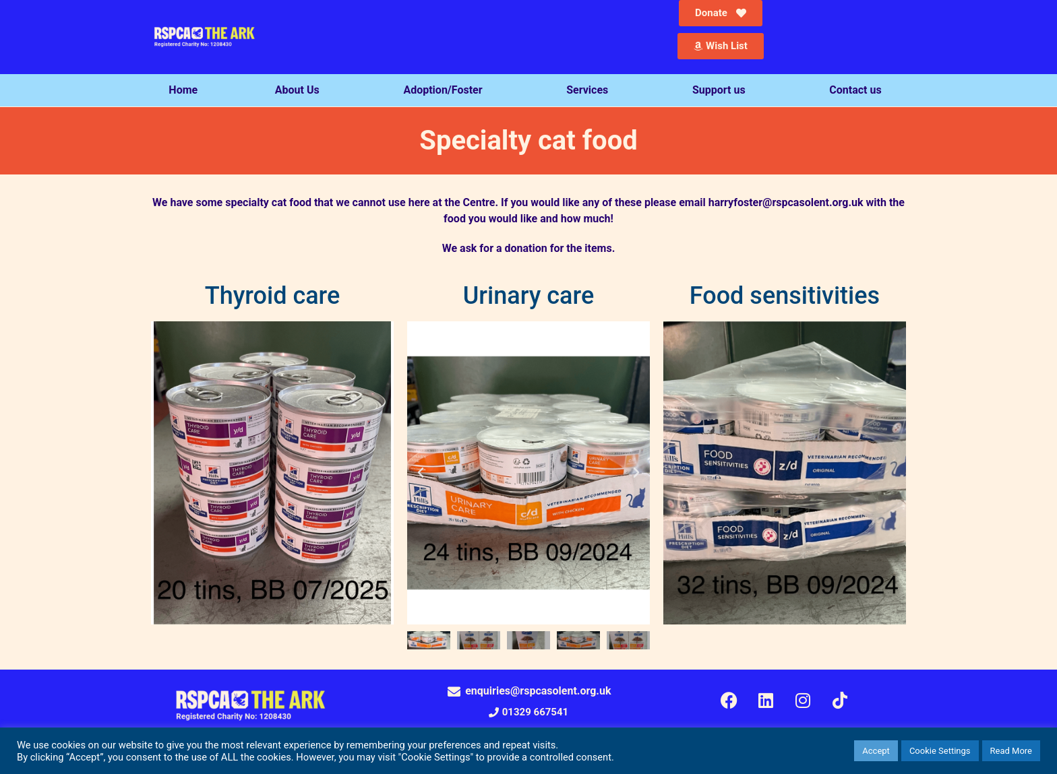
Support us (722, 90)
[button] (420, 473)
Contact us (858, 90)
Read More (1011, 751)
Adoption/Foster (446, 90)
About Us (300, 90)
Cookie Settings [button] (940, 751)
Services (590, 90)
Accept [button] (876, 751)
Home (183, 90)
